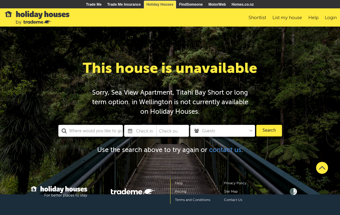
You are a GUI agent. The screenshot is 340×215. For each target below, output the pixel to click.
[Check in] (145, 130)
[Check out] (168, 130)
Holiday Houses (160, 4)
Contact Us (233, 200)
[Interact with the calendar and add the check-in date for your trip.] (130, 130)
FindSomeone (191, 4)
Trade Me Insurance (124, 4)
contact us (225, 149)
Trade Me (94, 4)
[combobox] (90, 131)
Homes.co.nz (242, 4)
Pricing (180, 191)
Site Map (231, 191)
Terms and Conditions (192, 200)
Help (179, 183)
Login (331, 17)
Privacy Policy (235, 183)
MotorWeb (217, 4)
